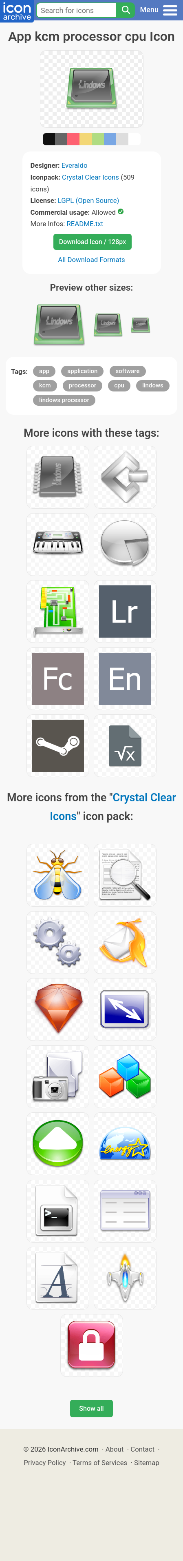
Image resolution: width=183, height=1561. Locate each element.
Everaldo (75, 165)
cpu (119, 385)
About (115, 1449)
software (128, 371)
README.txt (84, 224)
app (44, 371)
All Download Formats (91, 260)
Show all (91, 1408)
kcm (45, 385)
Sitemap (146, 1463)
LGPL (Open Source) (88, 200)
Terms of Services (100, 1463)
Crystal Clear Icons (90, 177)
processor (82, 385)
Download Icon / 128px (92, 242)
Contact (142, 1449)
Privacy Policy (45, 1463)
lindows (152, 385)
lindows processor (64, 400)
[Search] (125, 10)
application (82, 371)
